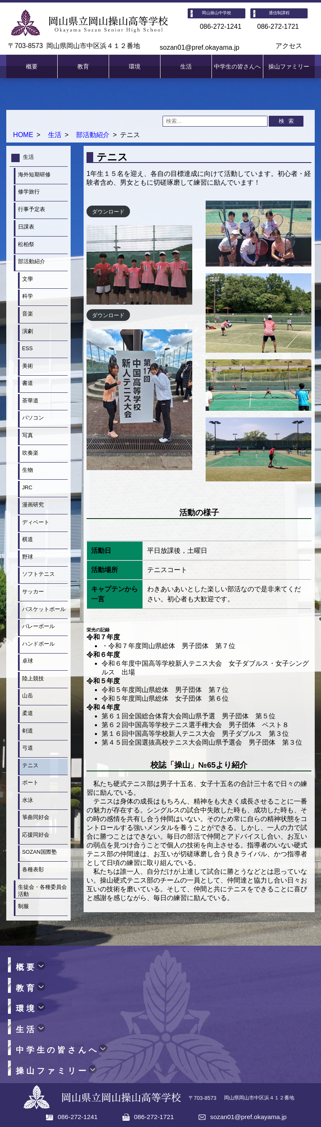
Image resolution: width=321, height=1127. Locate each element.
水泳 (27, 800)
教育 (83, 66)
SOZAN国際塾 (39, 852)
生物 (27, 470)
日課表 (26, 227)
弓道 (27, 748)
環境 (134, 66)
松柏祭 (26, 244)
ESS (27, 348)
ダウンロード (108, 211)
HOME (23, 134)
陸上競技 (33, 678)
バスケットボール (45, 609)
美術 (27, 366)
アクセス (288, 45)
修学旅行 (29, 191)
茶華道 (30, 400)
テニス (30, 765)
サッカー (33, 591)
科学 (27, 296)
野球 (27, 557)
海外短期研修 (34, 174)
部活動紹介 (93, 134)
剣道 (27, 731)
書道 (27, 383)
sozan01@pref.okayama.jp (199, 47)
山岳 (27, 695)
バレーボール (38, 626)
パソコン (33, 418)
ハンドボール (38, 644)
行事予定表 (31, 209)
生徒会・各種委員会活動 (42, 890)
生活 (186, 66)
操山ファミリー (288, 66)
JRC (27, 487)
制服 (23, 906)
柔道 (27, 713)
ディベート (35, 522)
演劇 (27, 331)
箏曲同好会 (35, 817)
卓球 (27, 661)
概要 (32, 66)
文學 (27, 279)
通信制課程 (279, 12)
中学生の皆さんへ (237, 66)
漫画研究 (33, 504)
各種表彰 (33, 869)
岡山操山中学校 (216, 12)
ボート (30, 782)
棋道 (27, 539)
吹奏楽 (30, 453)
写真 (27, 435)
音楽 (27, 313)
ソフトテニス (38, 574)
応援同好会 (35, 835)
